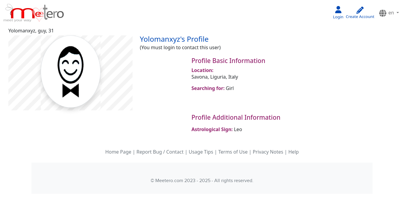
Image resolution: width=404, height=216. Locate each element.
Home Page (118, 151)
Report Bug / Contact (159, 151)
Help (293, 151)
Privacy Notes (268, 151)
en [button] (386, 13)
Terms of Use (232, 151)
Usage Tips (201, 151)
